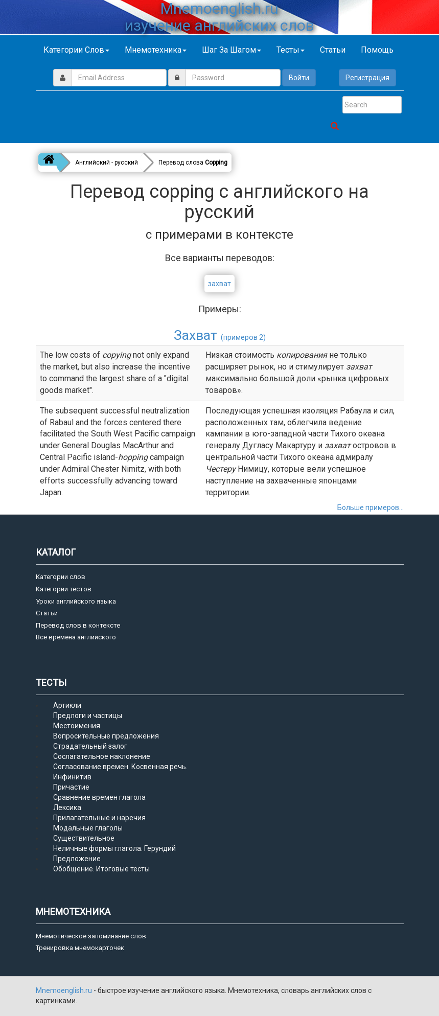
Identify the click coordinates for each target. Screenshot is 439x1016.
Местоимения (76, 726)
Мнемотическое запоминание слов (91, 936)
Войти (299, 78)
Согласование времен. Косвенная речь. (120, 767)
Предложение (77, 859)
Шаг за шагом (231, 50)
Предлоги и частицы (87, 715)
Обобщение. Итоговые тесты (101, 869)
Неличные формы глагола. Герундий (114, 848)
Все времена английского (76, 637)
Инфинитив (72, 777)
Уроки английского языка (76, 601)
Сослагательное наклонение (101, 756)
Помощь (377, 50)
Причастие (71, 787)
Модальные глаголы (88, 828)
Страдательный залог (90, 746)
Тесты (290, 50)
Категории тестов (63, 589)
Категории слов (76, 50)
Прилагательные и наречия (99, 818)
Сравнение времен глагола (99, 797)
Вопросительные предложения (106, 736)
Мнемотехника (156, 50)
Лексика (67, 807)
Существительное (83, 838)
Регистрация (367, 78)
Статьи (332, 50)
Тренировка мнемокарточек (80, 948)
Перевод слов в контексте (78, 625)
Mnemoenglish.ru (65, 990)
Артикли (67, 705)
